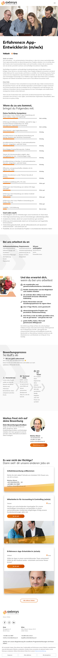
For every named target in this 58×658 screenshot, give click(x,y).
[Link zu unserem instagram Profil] (9, 622)
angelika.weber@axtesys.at (28, 638)
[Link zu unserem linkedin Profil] (13, 622)
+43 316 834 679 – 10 (36, 437)
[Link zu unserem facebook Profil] (4, 622)
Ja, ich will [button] (16, 516)
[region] (29, 651)
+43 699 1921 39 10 (26, 635)
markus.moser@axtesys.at (37, 441)
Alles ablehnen (27, 655)
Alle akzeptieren (47, 655)
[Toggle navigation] (55, 3)
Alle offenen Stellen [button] (29, 600)
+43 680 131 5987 (35, 439)
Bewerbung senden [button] (38, 445)
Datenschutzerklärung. (40, 651)
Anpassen (9, 655)
